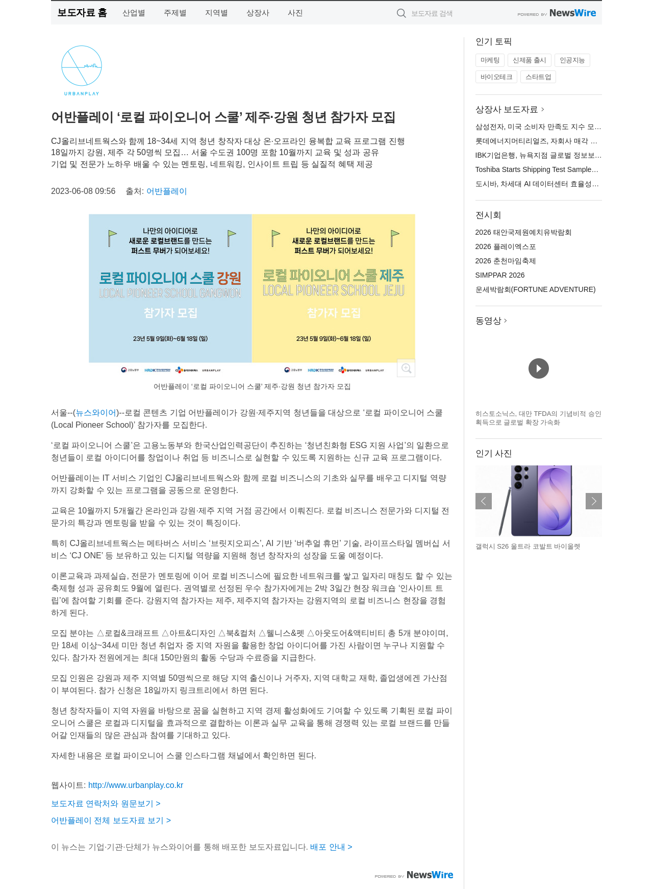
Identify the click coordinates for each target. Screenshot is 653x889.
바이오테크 (497, 77)
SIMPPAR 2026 (500, 275)
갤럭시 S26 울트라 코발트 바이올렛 (528, 546)
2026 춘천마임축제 (505, 261)
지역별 (216, 12)
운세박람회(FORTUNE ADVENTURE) (535, 289)
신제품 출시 (529, 60)
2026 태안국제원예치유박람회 (523, 232)
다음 (594, 501)
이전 (483, 501)
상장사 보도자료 (507, 109)
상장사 (257, 12)
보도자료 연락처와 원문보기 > (106, 803)
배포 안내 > (331, 847)
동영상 (488, 321)
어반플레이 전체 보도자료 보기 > (111, 820)
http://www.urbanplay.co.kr (135, 785)
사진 (295, 12)
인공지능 (572, 60)
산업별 (133, 12)
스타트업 (538, 77)
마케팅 (490, 60)
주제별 (175, 12)
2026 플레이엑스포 (505, 246)
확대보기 (406, 368)
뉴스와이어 (96, 412)
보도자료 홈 (82, 12)
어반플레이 (166, 191)
